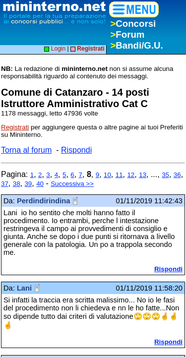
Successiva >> (72, 183)
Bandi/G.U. (136, 45)
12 (130, 174)
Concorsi (133, 23)
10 (107, 174)
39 (28, 183)
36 (177, 174)
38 (16, 183)
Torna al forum (26, 150)
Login (54, 48)
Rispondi (76, 150)
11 (119, 174)
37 (4, 183)
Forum (127, 34)
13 (142, 174)
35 (165, 174)
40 (40, 183)
